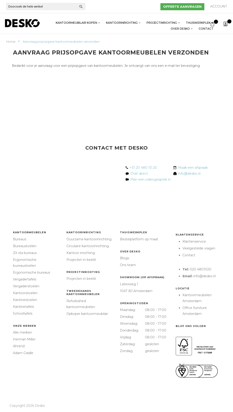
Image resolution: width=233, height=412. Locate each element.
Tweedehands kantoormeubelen (83, 292)
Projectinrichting (162, 20)
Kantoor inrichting (80, 253)
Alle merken (22, 332)
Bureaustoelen (24, 246)
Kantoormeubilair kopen (76, 20)
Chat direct (139, 173)
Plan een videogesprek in (149, 179)
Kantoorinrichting (122, 20)
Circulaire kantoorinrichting (87, 246)
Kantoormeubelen (29, 232)
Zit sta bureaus (25, 253)
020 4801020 (200, 269)
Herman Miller (24, 339)
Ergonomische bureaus (31, 272)
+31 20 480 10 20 (143, 168)
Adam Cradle (23, 353)
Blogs (124, 258)
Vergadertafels (24, 279)
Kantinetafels (23, 307)
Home (11, 41)
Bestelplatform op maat (139, 239)
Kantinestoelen (25, 300)
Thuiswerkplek (198, 20)
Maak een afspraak (193, 168)
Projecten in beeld (81, 260)
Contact (206, 26)
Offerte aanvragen (182, 7)
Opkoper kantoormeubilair (87, 314)
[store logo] (22, 23)
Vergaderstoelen (26, 286)
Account (218, 6)
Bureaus (19, 239)
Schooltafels (22, 313)
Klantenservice (190, 234)
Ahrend (19, 346)
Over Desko (180, 26)
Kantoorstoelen (25, 293)
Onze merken (24, 325)
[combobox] (45, 6)
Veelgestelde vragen (198, 248)
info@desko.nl (189, 173)
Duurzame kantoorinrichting (88, 239)
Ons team (128, 265)
